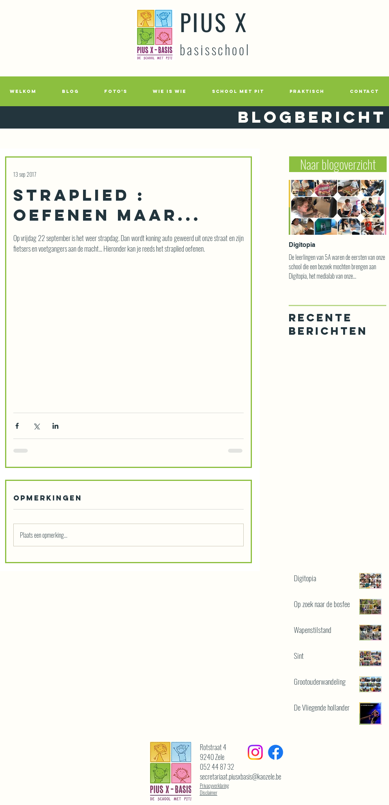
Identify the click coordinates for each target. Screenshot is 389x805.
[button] (116, 91)
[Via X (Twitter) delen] (36, 426)
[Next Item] (373, 207)
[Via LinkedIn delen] (55, 426)
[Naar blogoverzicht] (338, 164)
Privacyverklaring (214, 785)
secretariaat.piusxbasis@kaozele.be (240, 776)
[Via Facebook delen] (17, 426)
